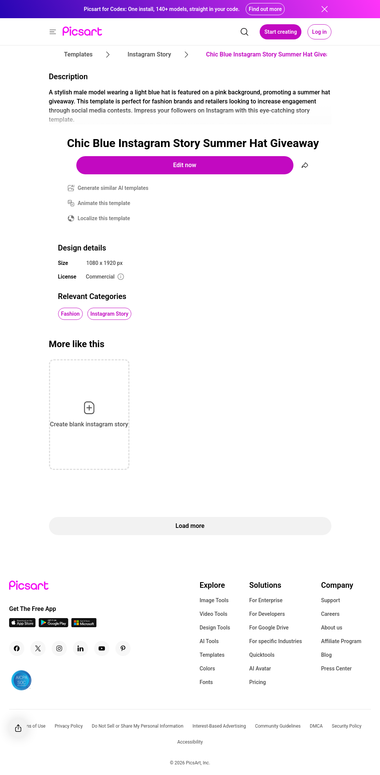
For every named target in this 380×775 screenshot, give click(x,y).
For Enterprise (265, 600)
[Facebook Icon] (16, 648)
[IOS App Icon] (22, 625)
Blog (326, 655)
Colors (207, 668)
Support (330, 600)
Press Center (336, 668)
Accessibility (190, 742)
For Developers (267, 614)
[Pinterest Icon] (123, 648)
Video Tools (213, 614)
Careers (330, 614)
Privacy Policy (69, 726)
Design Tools (215, 628)
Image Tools (214, 600)
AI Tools (209, 641)
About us (331, 628)
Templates (212, 655)
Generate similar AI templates (113, 188)
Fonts (206, 682)
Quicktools (261, 655)
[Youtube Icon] (101, 648)
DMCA (316, 726)
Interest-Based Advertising (219, 726)
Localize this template (104, 218)
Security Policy (346, 726)
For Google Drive (269, 628)
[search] (244, 32)
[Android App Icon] (53, 625)
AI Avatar (260, 668)
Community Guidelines (278, 726)
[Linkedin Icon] (80, 648)
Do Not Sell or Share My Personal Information (137, 726)
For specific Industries (275, 641)
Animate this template (104, 203)
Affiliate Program (341, 641)
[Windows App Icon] (83, 625)
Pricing (257, 682)
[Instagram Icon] (59, 648)
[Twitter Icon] (38, 648)
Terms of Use (32, 726)
